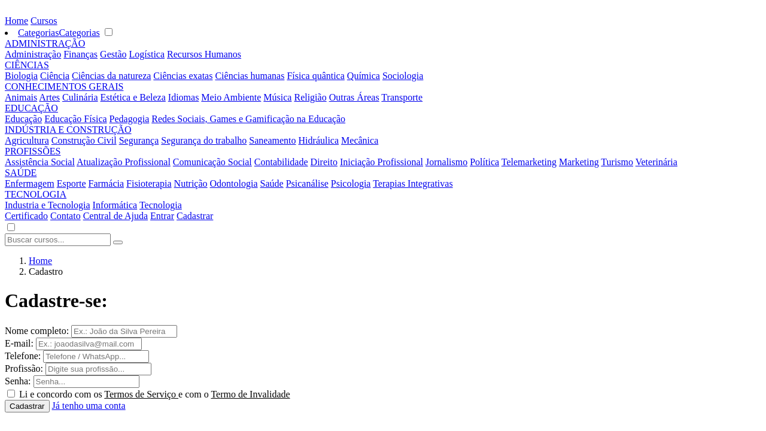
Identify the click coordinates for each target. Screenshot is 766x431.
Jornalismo (446, 162)
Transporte (401, 97)
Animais (21, 97)
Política (484, 162)
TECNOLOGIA (35, 194)
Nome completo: (37, 331)
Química (363, 76)
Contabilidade (281, 162)
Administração (33, 54)
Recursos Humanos (204, 54)
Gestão (113, 54)
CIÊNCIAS (27, 65)
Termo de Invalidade (250, 394)
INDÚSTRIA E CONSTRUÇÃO (68, 130)
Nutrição (191, 183)
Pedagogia (130, 119)
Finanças (80, 54)
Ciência (54, 76)
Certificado (26, 216)
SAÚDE (21, 173)
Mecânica (359, 140)
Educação (23, 119)
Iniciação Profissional (381, 162)
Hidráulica (319, 140)
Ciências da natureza (111, 76)
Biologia (21, 76)
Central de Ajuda (115, 216)
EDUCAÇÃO (31, 108)
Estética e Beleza (133, 97)
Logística (147, 54)
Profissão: (24, 368)
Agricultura (27, 140)
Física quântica (315, 76)
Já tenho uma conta (89, 405)
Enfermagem (29, 183)
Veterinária (656, 162)
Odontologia (234, 183)
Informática (115, 205)
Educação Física (75, 119)
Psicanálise (307, 183)
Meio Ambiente (231, 97)
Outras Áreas (354, 97)
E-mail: (19, 343)
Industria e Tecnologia (47, 205)
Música (277, 97)
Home (16, 21)
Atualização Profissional (124, 162)
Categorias (38, 33)
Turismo (617, 162)
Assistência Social (40, 162)
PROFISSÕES (32, 151)
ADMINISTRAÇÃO (45, 43)
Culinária (80, 97)
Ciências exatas (182, 76)
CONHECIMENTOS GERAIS (64, 86)
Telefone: (23, 356)
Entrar (162, 216)
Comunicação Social (212, 162)
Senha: (18, 381)
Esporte (71, 183)
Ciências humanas (249, 76)
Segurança (139, 140)
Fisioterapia (149, 183)
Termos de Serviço (141, 394)
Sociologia (402, 76)
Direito (324, 162)
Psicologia (351, 183)
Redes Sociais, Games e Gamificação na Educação (248, 119)
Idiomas (183, 97)
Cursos (44, 21)
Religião (310, 97)
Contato (65, 216)
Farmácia (106, 183)
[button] (11, 228)
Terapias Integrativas (412, 183)
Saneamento (272, 140)
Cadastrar (195, 216)
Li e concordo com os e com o (154, 394)
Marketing (579, 162)
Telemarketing (529, 162)
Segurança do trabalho (204, 140)
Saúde (272, 183)
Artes (49, 97)
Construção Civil (84, 140)
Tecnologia (160, 205)
